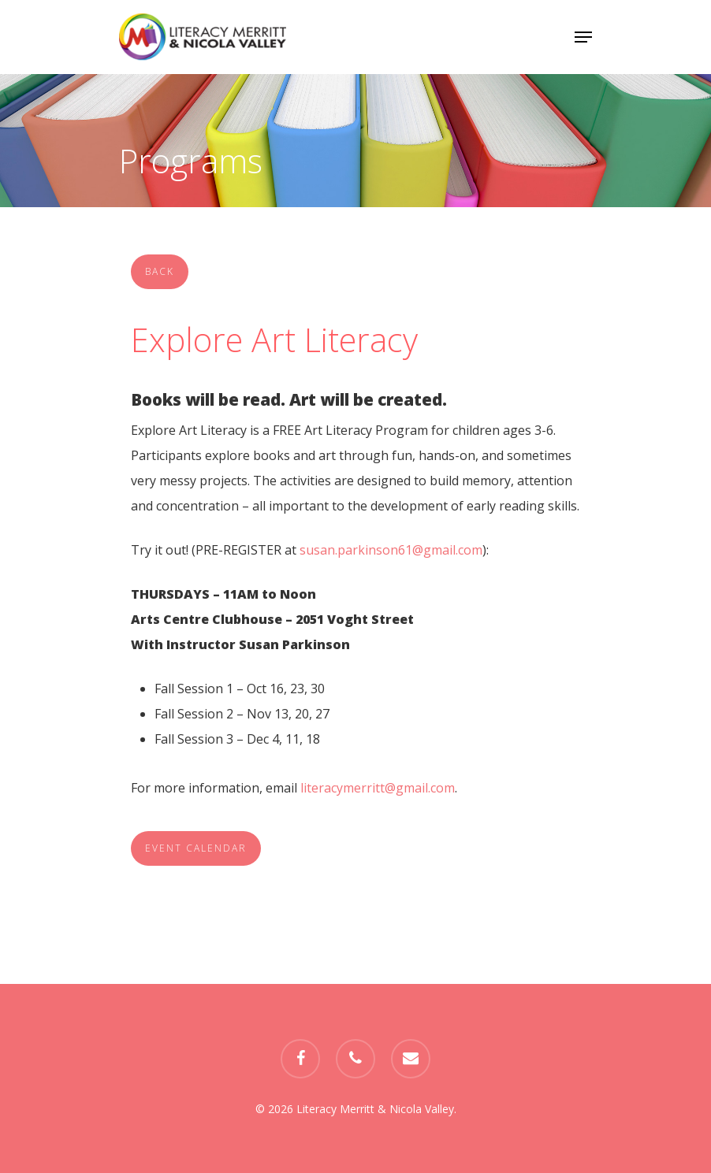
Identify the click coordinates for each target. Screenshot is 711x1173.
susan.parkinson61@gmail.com (391, 550)
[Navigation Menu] (583, 37)
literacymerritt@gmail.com (377, 787)
